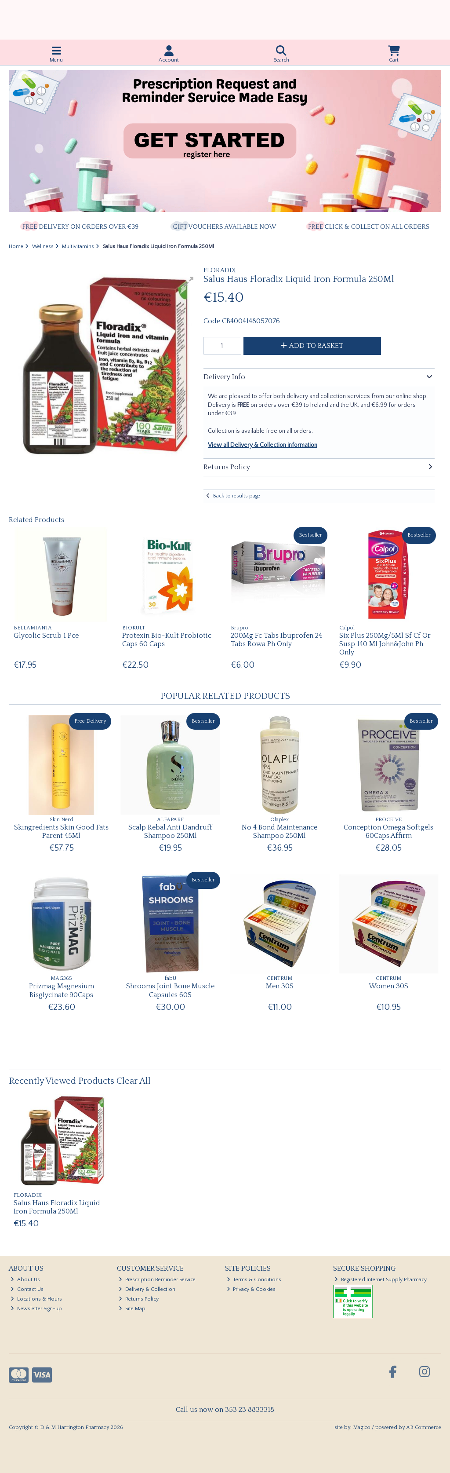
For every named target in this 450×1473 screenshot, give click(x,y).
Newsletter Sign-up (36, 1309)
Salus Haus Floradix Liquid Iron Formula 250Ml (57, 1207)
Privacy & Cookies (251, 1289)
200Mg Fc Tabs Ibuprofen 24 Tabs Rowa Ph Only (276, 640)
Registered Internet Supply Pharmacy (380, 1280)
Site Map (132, 1309)
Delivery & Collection (147, 1289)
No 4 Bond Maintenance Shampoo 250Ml (279, 831)
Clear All (133, 1081)
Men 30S (280, 986)
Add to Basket (312, 346)
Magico (361, 1427)
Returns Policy (139, 1299)
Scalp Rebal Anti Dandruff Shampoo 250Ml (170, 831)
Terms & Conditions (254, 1280)
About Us (25, 1280)
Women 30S (388, 986)
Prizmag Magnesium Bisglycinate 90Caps (61, 990)
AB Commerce (423, 1427)
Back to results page (236, 496)
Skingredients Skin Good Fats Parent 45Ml (61, 831)
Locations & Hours (36, 1299)
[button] (189, 281)
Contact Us (27, 1289)
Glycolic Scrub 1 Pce (46, 636)
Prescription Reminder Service (157, 1280)
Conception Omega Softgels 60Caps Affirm (388, 831)
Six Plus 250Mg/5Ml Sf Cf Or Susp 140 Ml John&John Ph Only (385, 644)
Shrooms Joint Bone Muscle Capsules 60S (170, 990)
